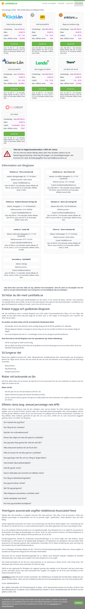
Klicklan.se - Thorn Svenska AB (21, 172)
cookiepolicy (54, 604)
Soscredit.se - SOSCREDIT (21, 259)
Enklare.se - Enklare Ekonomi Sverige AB (21, 202)
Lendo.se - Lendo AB (21, 229)
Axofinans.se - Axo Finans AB (64, 172)
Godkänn (78, 603)
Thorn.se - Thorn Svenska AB (63, 229)
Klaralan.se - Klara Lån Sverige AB (63, 202)
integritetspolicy (8, 606)
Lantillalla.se (9, 3)
